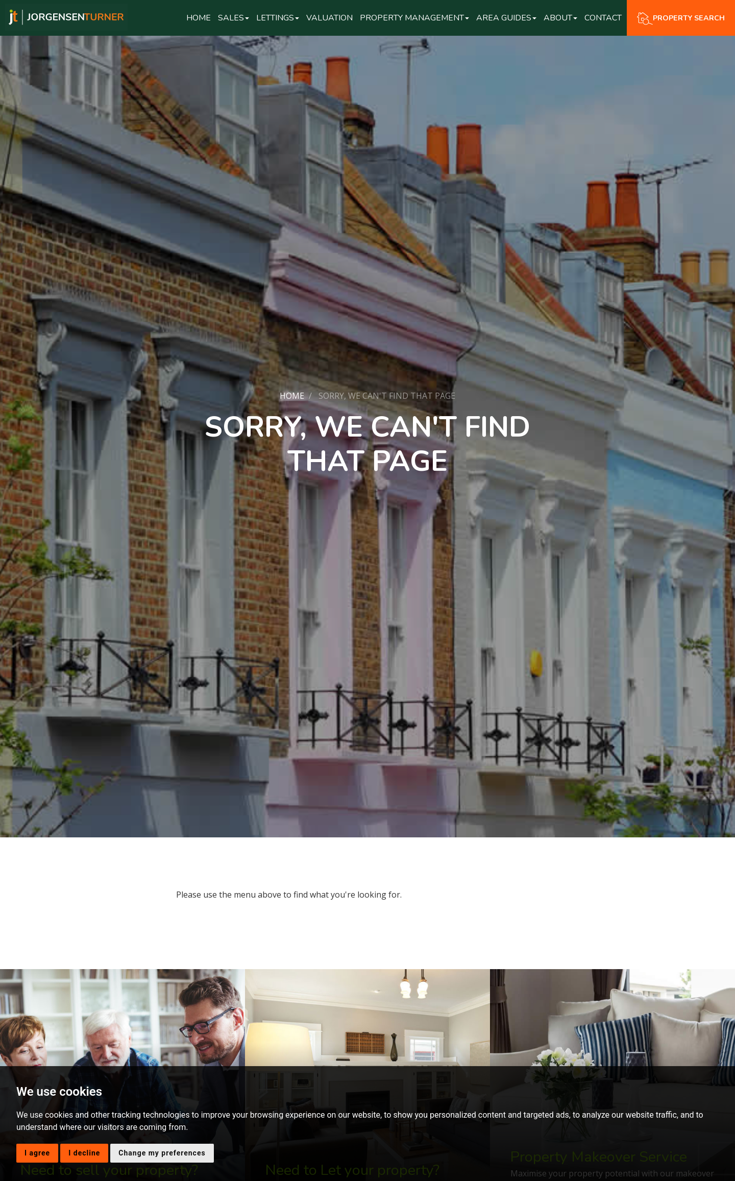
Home (198, 17)
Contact (603, 17)
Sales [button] (233, 17)
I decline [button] (84, 1153)
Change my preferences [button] (161, 1153)
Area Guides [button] (506, 17)
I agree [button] (37, 1153)
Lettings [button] (277, 17)
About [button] (560, 17)
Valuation (329, 17)
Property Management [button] (414, 17)
